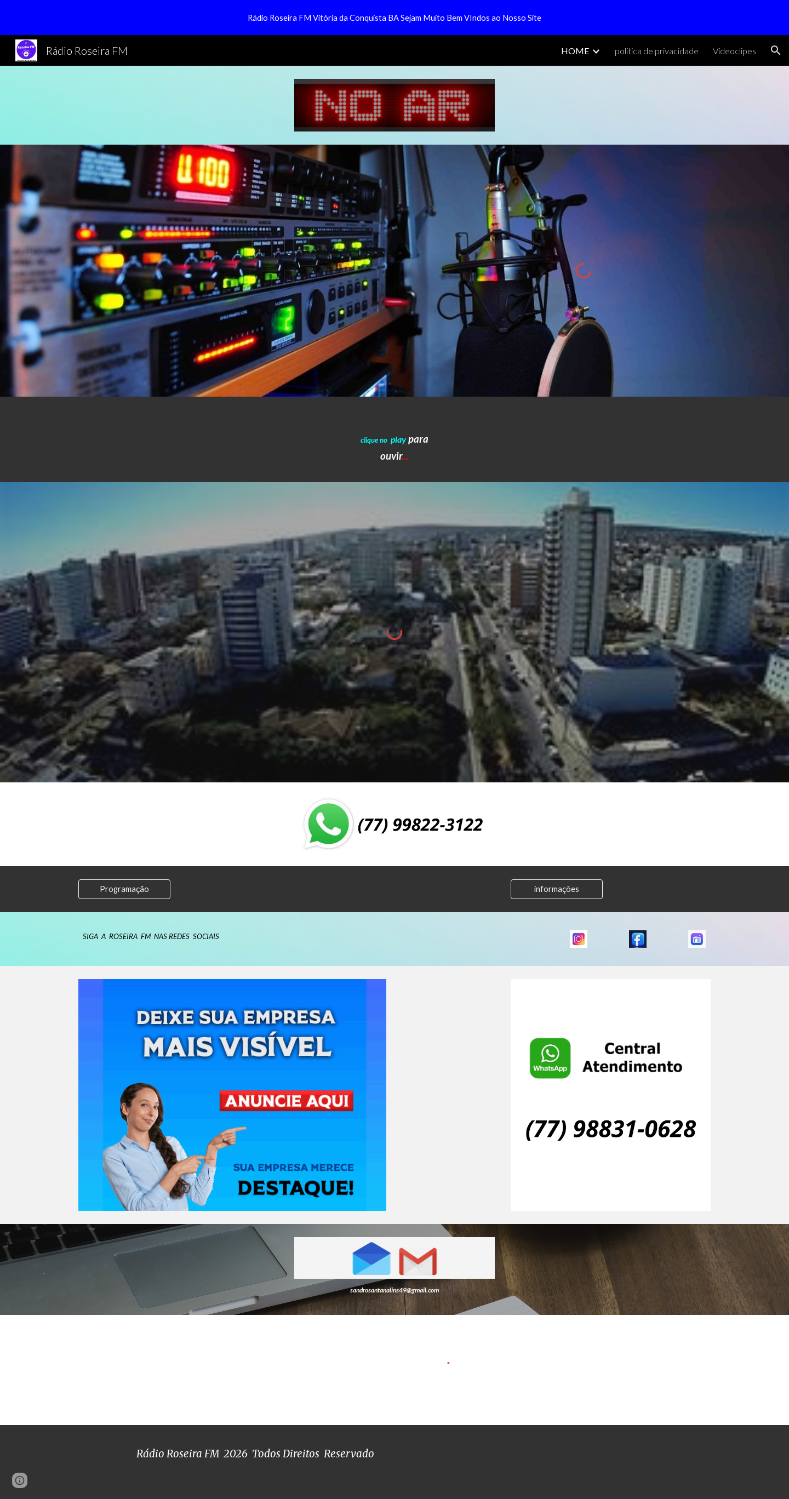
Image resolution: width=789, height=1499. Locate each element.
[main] (394, 439)
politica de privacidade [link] (657, 50)
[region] (394, 17)
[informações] (556, 888)
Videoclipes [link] (734, 50)
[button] (776, 50)
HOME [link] (575, 50)
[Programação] (124, 888)
